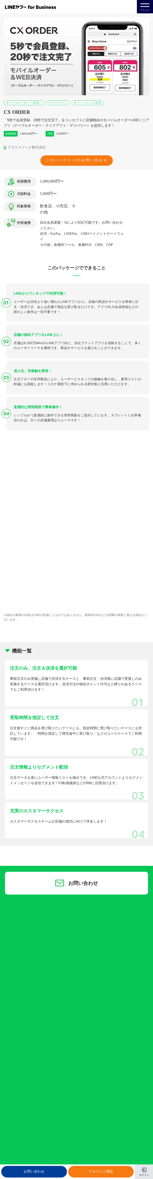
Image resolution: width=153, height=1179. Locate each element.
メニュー (145, 6)
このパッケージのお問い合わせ (76, 160)
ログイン (144, 1175)
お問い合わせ (34, 1171)
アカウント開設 (101, 1171)
